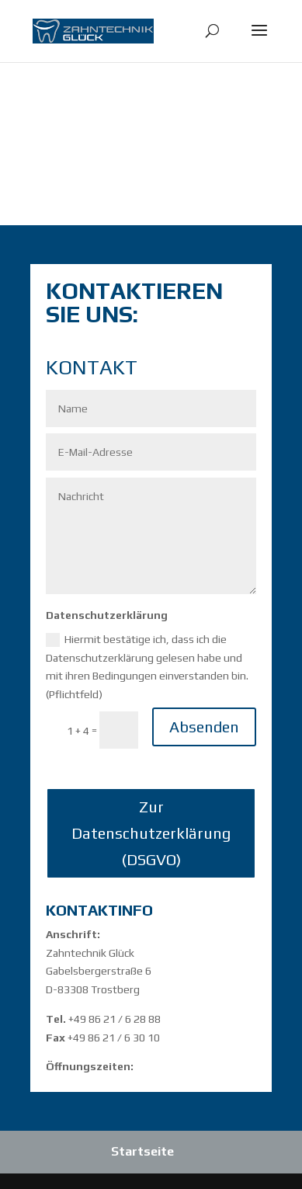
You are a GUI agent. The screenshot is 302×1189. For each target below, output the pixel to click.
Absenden (204, 726)
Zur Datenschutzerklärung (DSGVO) (151, 833)
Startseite (142, 1151)
